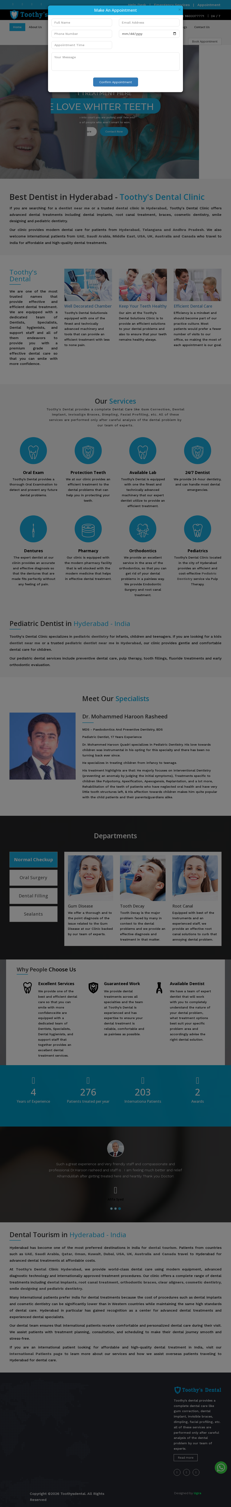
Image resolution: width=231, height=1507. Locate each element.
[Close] (179, 9)
